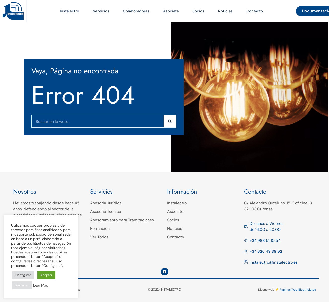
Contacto (254, 11)
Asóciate (171, 11)
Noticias (225, 11)
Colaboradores (136, 11)
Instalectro (69, 11)
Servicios (101, 11)
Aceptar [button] (46, 275)
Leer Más (40, 285)
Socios (198, 11)
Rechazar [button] (22, 285)
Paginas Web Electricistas (298, 290)
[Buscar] (170, 121)
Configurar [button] (23, 275)
